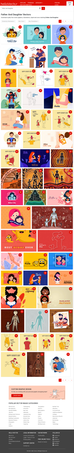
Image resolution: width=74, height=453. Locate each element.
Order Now (17, 395)
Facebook (56, 435)
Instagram (56, 441)
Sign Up (69, 3)
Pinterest (56, 439)
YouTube (56, 443)
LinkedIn (56, 445)
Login (56, 5)
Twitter (55, 437)
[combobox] (8, 21)
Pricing (57, 3)
